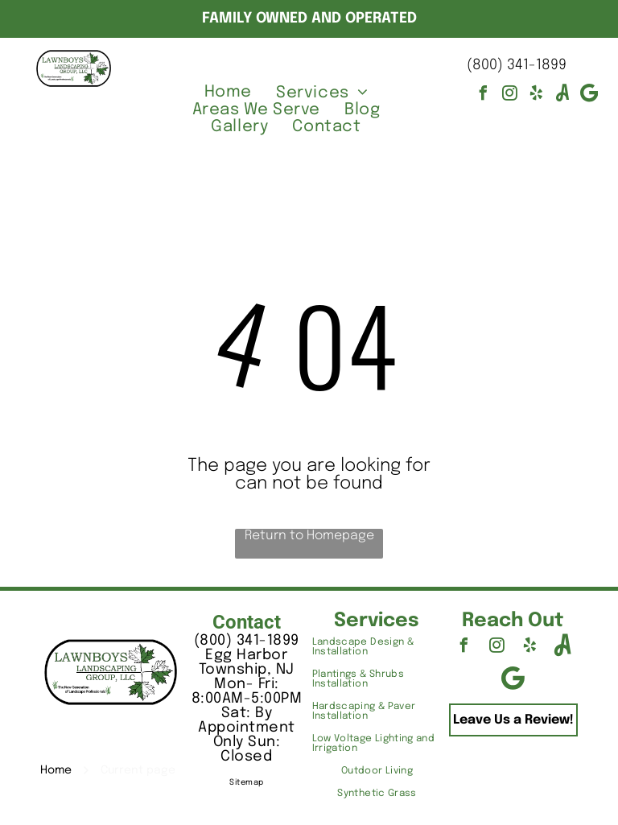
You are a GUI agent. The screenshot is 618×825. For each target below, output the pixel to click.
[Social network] (562, 95)
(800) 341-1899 (516, 65)
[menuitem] (228, 92)
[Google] (589, 95)
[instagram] (509, 95)
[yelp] (536, 95)
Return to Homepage (309, 535)
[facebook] (483, 95)
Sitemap (246, 782)
